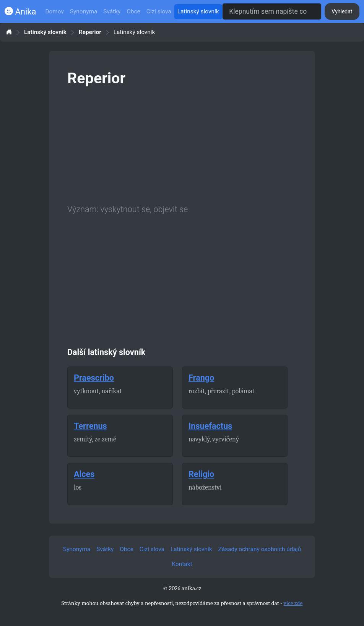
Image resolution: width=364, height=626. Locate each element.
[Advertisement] (182, 143)
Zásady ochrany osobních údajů (259, 549)
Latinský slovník (198, 11)
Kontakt (182, 564)
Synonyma (83, 11)
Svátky (111, 11)
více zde (293, 603)
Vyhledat (342, 11)
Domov (54, 11)
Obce (133, 11)
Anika (20, 11)
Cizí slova (158, 11)
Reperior (90, 32)
